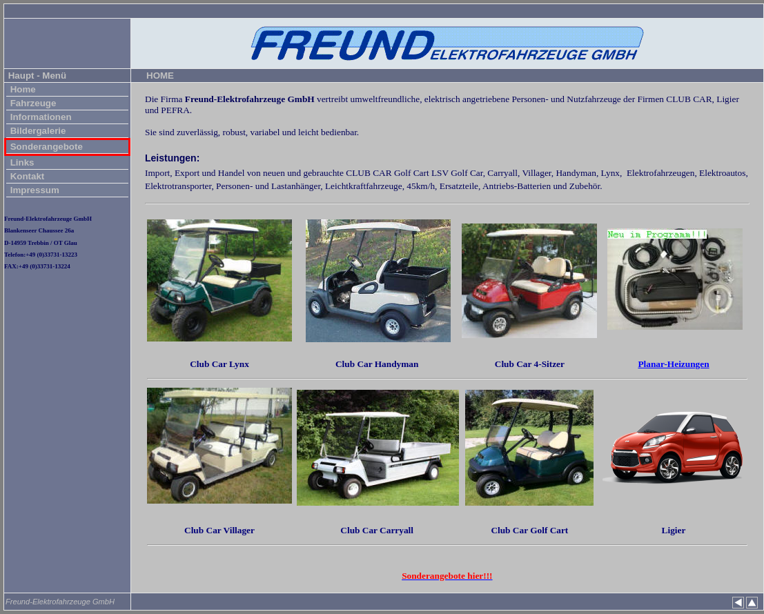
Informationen (40, 117)
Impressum (33, 190)
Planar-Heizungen (673, 364)
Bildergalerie (37, 131)
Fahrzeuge (32, 103)
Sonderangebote (45, 146)
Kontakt (26, 176)
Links (21, 162)
